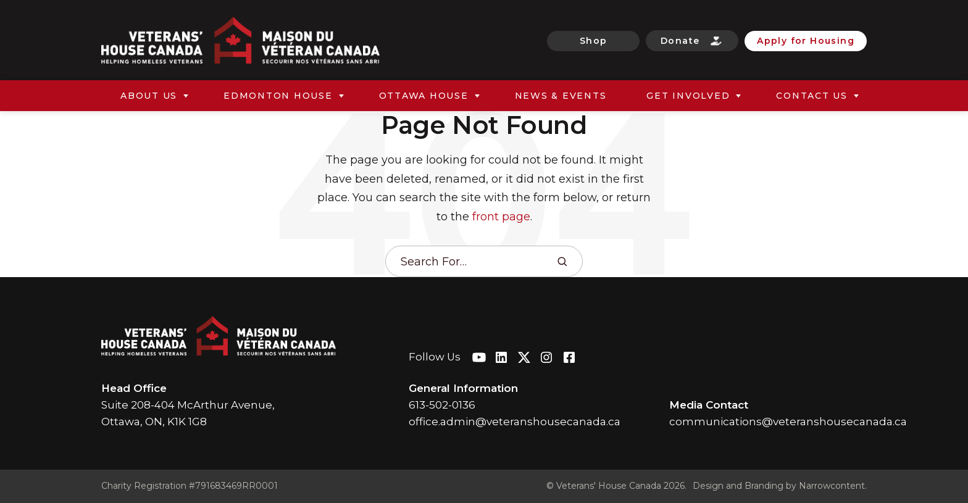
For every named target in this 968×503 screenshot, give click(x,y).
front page (501, 216)
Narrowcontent (832, 485)
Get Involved (688, 95)
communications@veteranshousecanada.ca (788, 421)
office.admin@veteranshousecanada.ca (514, 421)
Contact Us (812, 95)
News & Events (561, 95)
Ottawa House (424, 95)
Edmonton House (278, 95)
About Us (148, 95)
